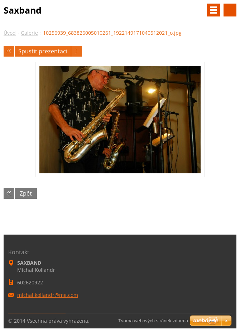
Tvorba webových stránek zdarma (153, 320)
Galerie (29, 32)
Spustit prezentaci (42, 51)
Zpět (26, 193)
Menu (213, 10)
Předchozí (9, 51)
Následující (76, 51)
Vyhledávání (230, 10)
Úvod (10, 32)
